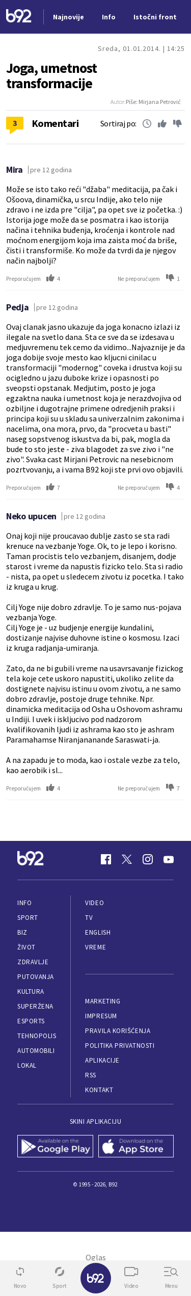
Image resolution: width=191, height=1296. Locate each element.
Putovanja (35, 976)
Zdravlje (32, 962)
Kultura (30, 991)
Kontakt (99, 1090)
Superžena (35, 1006)
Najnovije (68, 16)
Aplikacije (102, 1060)
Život (26, 947)
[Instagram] (148, 859)
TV (89, 917)
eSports (31, 1021)
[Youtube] (168, 859)
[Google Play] (55, 1147)
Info (24, 902)
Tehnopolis (36, 1035)
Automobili (35, 1050)
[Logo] (19, 17)
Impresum (101, 1016)
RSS (90, 1075)
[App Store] (136, 1147)
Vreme (95, 947)
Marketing (102, 1001)
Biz (22, 932)
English (98, 932)
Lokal (27, 1065)
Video (94, 902)
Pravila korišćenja (117, 1030)
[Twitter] (127, 859)
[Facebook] (106, 859)
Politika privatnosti (119, 1045)
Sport (27, 917)
